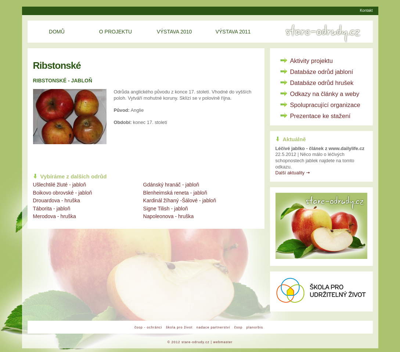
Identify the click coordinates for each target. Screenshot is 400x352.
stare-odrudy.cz (195, 342)
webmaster (223, 342)
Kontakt (366, 10)
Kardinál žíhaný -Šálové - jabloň (179, 200)
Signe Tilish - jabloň (165, 208)
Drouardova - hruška (56, 200)
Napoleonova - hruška (168, 216)
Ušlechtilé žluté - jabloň (59, 185)
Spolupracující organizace (325, 105)
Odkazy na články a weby (325, 93)
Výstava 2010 (174, 32)
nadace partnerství (213, 327)
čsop (238, 327)
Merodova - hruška (54, 216)
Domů (57, 32)
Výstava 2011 (233, 32)
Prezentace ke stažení (320, 116)
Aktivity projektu (311, 60)
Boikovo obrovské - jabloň (62, 193)
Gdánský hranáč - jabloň (171, 185)
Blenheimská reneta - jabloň (175, 193)
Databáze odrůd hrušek (322, 82)
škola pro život (179, 327)
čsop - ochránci (148, 327)
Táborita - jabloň (52, 208)
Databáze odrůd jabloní (321, 71)
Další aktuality (290, 172)
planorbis (254, 327)
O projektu (115, 32)
